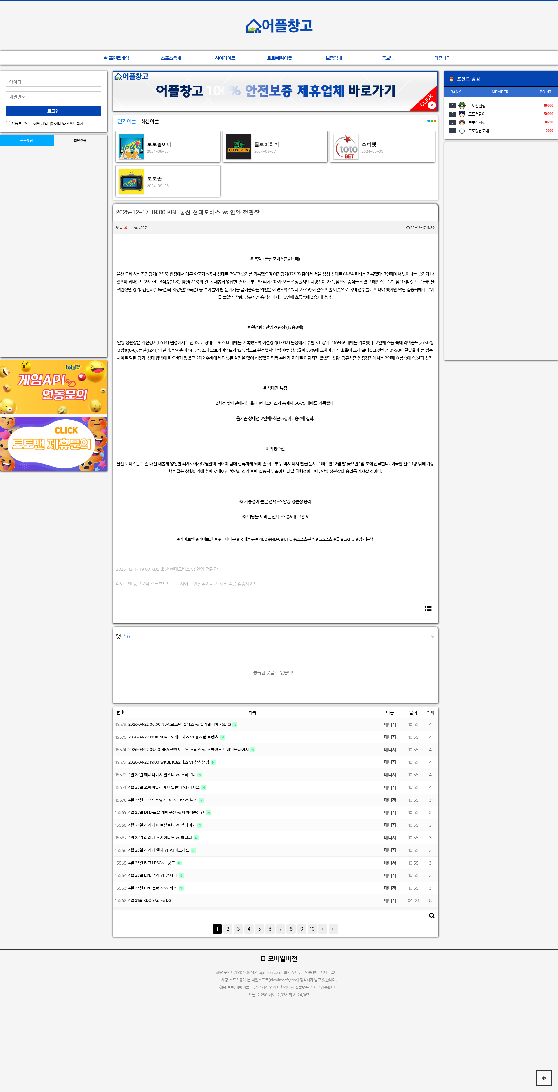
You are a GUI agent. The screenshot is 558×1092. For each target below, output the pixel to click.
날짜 (413, 712)
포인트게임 (116, 58)
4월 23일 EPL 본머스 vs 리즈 (153, 888)
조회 (430, 712)
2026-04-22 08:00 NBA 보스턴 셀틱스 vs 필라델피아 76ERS (180, 724)
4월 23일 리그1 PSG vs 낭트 (152, 862)
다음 (322, 929)
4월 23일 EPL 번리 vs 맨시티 (153, 875)
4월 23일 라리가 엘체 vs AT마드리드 (159, 850)
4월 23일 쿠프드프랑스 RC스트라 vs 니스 (163, 800)
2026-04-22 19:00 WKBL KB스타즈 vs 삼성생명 (169, 762)
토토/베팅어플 (279, 58)
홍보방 (388, 58)
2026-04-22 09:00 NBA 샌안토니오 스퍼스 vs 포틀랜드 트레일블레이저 (189, 749)
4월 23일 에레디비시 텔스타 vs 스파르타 (162, 774)
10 (312, 929)
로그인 (53, 111)
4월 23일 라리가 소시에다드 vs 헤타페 (160, 837)
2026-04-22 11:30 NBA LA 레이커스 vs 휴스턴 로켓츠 (173, 737)
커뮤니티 (442, 58)
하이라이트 (225, 58)
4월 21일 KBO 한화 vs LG (149, 900)
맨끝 (333, 929)
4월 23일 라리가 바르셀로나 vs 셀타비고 (162, 825)
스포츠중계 (171, 58)
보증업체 (334, 58)
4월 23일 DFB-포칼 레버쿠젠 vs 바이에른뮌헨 (167, 812)
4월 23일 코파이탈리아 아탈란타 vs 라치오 (164, 787)
